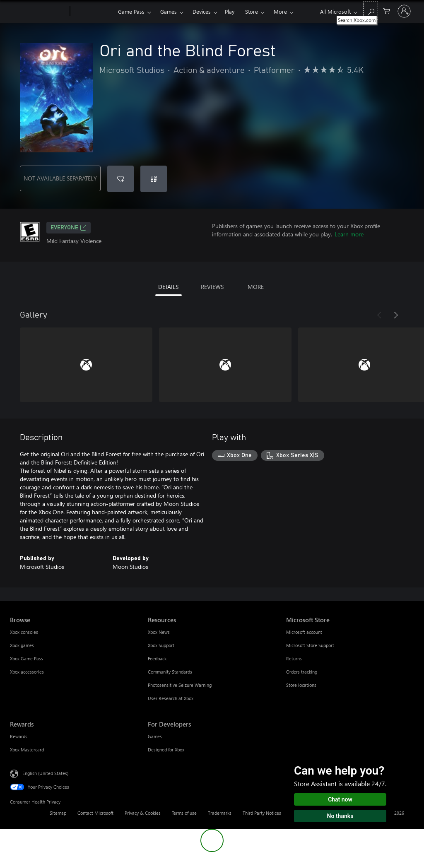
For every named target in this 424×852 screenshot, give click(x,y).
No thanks (340, 816)
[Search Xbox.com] (370, 10)
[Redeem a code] (153, 179)
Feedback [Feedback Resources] (157, 658)
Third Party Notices (262, 813)
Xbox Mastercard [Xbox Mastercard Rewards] (27, 749)
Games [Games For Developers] (155, 736)
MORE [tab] (256, 287)
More (280, 11)
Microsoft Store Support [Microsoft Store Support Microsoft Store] (310, 645)
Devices (202, 11)
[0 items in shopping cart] (386, 10)
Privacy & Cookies (143, 813)
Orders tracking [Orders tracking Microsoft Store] (301, 671)
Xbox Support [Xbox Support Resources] (161, 645)
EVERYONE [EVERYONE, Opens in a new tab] (69, 227)
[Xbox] (93, 11)
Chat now (340, 799)
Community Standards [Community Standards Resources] (170, 671)
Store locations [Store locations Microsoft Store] (301, 685)
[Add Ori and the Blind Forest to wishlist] (120, 179)
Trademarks (219, 813)
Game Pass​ (131, 11)
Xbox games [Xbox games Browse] (22, 645)
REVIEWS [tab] (212, 287)
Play (229, 11)
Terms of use (184, 813)
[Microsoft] (38, 11)
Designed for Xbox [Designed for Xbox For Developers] (166, 749)
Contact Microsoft (95, 813)
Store (251, 11)
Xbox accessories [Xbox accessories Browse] (27, 671)
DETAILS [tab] (168, 287)
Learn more (349, 234)
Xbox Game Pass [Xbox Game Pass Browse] (26, 658)
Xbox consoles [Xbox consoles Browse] (24, 632)
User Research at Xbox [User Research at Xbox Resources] (170, 698)
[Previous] (379, 315)
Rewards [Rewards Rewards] (18, 736)
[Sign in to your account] (404, 11)
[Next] (396, 315)
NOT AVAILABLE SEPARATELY (60, 178)
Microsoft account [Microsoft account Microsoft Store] (304, 632)
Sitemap (58, 813)
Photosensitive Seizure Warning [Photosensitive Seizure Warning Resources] (180, 685)
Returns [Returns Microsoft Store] (294, 658)
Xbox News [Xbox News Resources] (159, 632)
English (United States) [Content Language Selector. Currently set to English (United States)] (45, 773)
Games (168, 11)
